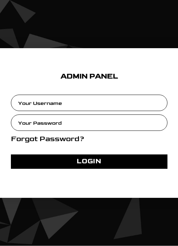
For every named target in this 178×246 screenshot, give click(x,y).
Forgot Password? (47, 139)
